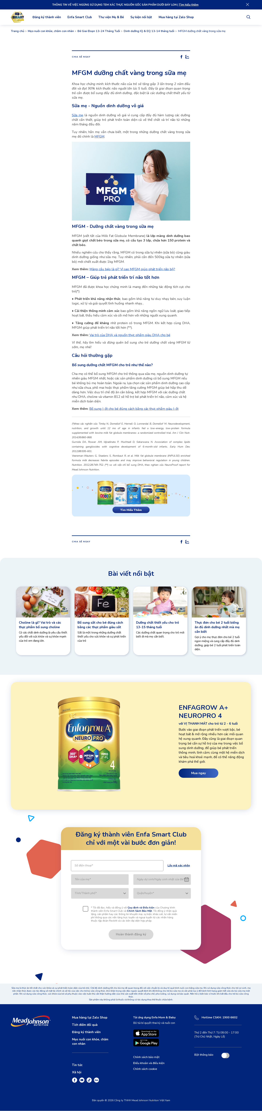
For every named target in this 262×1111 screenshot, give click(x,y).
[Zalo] (96, 1080)
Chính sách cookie (145, 1069)
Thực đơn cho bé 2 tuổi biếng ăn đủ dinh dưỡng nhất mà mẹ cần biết (217, 627)
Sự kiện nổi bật (141, 17)
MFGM (99, 136)
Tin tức (77, 1065)
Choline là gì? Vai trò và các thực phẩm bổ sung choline (40, 625)
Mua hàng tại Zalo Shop (176, 17)
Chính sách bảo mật (146, 1057)
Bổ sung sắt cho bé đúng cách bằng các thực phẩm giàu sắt (100, 625)
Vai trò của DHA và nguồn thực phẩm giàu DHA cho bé (130, 335)
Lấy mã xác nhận (179, 866)
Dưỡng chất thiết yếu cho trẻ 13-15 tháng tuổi (157, 625)
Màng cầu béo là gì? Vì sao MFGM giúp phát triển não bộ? (132, 269)
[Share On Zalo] (187, 57)
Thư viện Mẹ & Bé (111, 17)
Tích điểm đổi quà (85, 1025)
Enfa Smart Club (80, 17)
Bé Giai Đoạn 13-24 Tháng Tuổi (99, 31)
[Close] (247, 4)
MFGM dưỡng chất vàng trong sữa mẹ (202, 31)
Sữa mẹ (77, 115)
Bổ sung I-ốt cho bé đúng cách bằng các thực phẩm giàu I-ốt (133, 409)
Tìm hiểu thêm (189, 5)
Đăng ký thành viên (47, 17)
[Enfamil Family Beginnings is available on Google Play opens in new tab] (146, 1043)
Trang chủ (17, 31)
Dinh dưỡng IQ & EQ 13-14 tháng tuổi (149, 31)
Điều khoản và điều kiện (148, 1063)
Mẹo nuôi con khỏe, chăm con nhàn (51, 31)
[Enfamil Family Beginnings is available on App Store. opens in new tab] (146, 1033)
